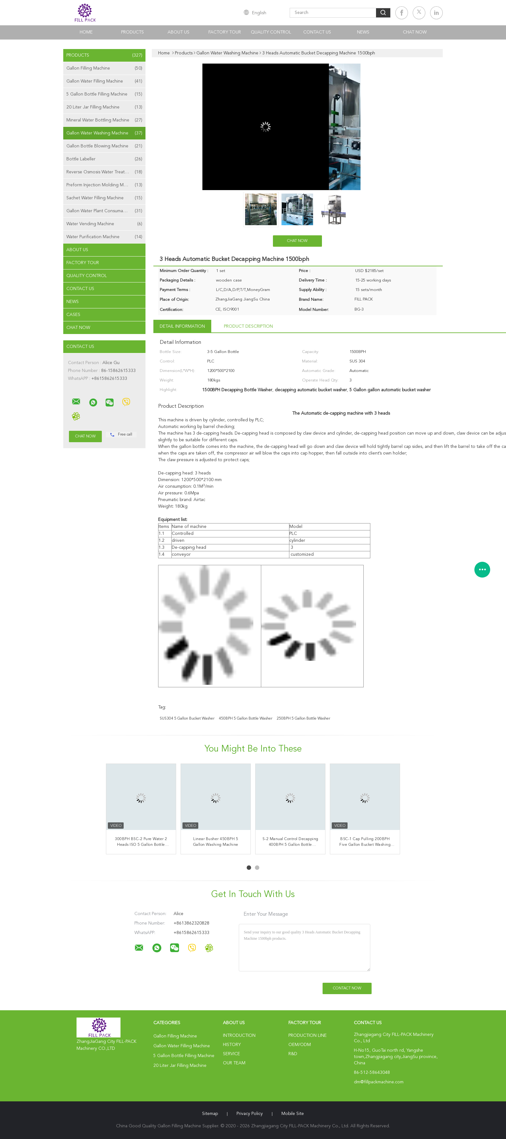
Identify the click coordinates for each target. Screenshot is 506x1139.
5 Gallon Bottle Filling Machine (104, 94)
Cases (73, 315)
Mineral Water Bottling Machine (104, 120)
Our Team (234, 1063)
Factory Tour (224, 32)
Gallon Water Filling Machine (104, 81)
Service (231, 1054)
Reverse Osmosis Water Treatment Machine (105, 172)
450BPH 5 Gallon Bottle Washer (245, 719)
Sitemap (210, 1113)
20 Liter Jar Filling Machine (104, 107)
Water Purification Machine (104, 237)
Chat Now (415, 32)
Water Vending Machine (104, 224)
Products (132, 32)
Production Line (307, 1035)
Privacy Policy (250, 1113)
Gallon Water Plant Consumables (104, 211)
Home (86, 32)
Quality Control (271, 32)
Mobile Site (292, 1113)
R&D (292, 1054)
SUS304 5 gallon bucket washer (187, 719)
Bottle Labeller (104, 159)
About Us (178, 32)
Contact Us (317, 32)
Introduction (239, 1035)
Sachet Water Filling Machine (104, 198)
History (232, 1045)
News (363, 32)
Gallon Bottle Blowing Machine (104, 146)
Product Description (248, 326)
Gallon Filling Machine (104, 68)
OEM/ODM (299, 1045)
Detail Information (182, 326)
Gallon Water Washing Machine (104, 133)
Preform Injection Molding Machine (104, 185)
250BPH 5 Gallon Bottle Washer (303, 719)
